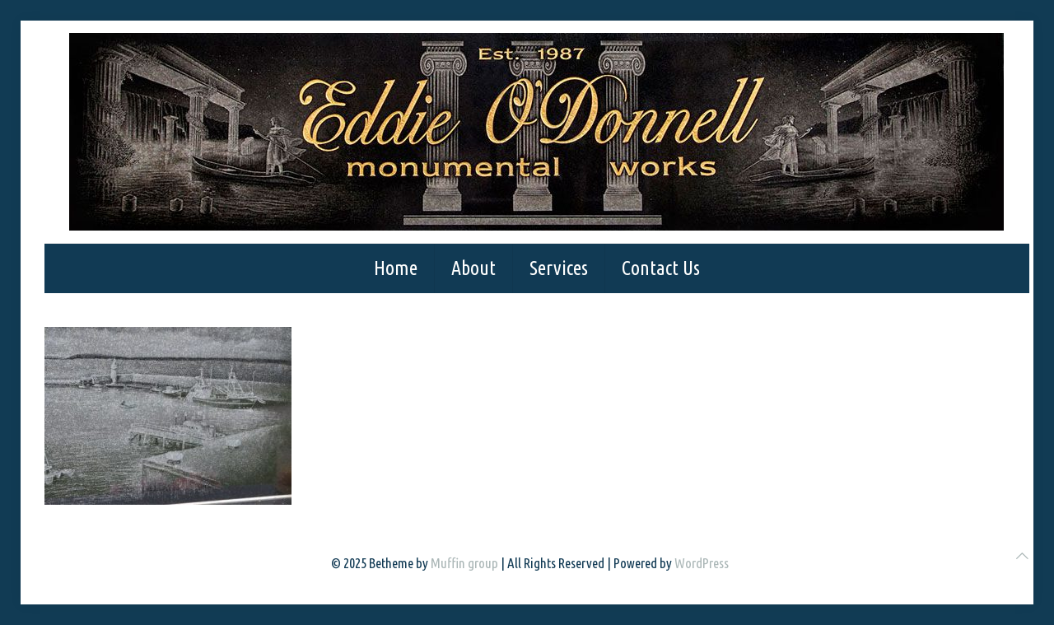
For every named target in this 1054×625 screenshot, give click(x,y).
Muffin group (464, 563)
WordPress (701, 563)
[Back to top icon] (1022, 555)
